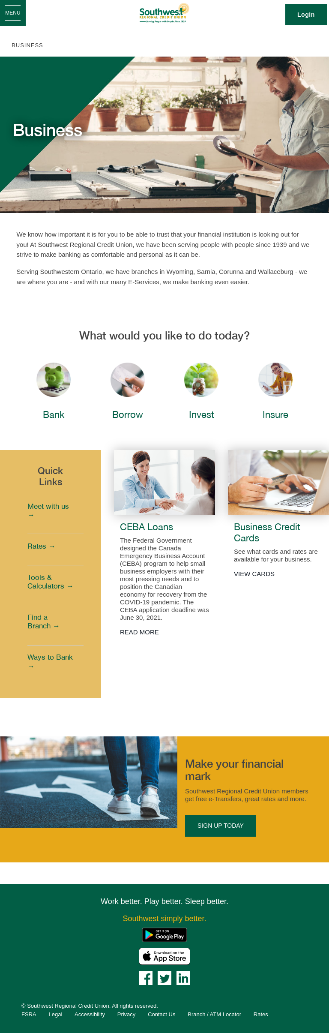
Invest (201, 414)
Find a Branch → (43, 621)
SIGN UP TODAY (220, 825)
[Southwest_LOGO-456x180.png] (165, 13)
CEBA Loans (146, 526)
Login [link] (306, 14)
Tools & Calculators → (50, 581)
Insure (275, 414)
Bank (53, 414)
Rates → (41, 546)
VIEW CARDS (254, 573)
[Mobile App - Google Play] (164, 934)
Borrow (127, 414)
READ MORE (139, 632)
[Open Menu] (13, 13)
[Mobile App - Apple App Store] (164, 955)
